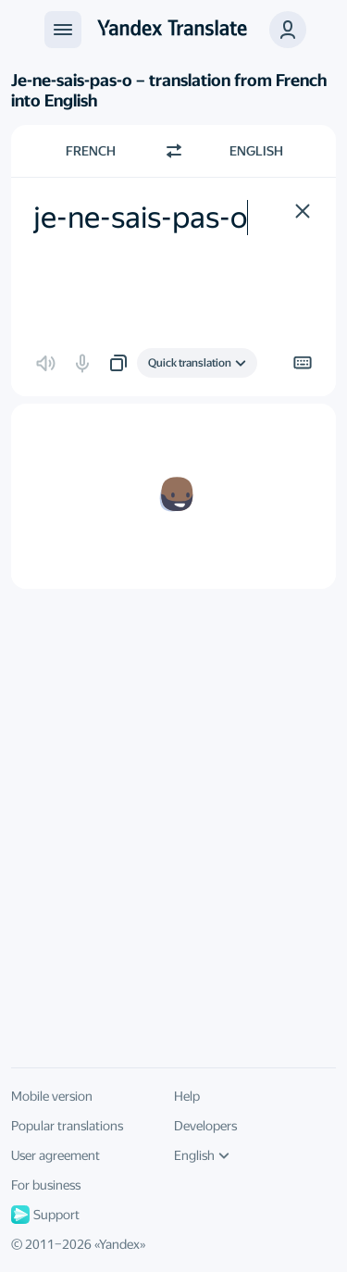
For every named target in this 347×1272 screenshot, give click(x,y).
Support (45, 1214)
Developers (205, 1125)
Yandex (119, 1244)
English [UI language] (201, 1155)
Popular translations (67, 1125)
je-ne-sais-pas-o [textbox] (140, 217)
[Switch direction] (174, 151)
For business (46, 1185)
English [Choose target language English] (256, 150)
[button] (287, 29)
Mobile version (52, 1096)
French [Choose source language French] (91, 150)
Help (187, 1096)
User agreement (55, 1155)
